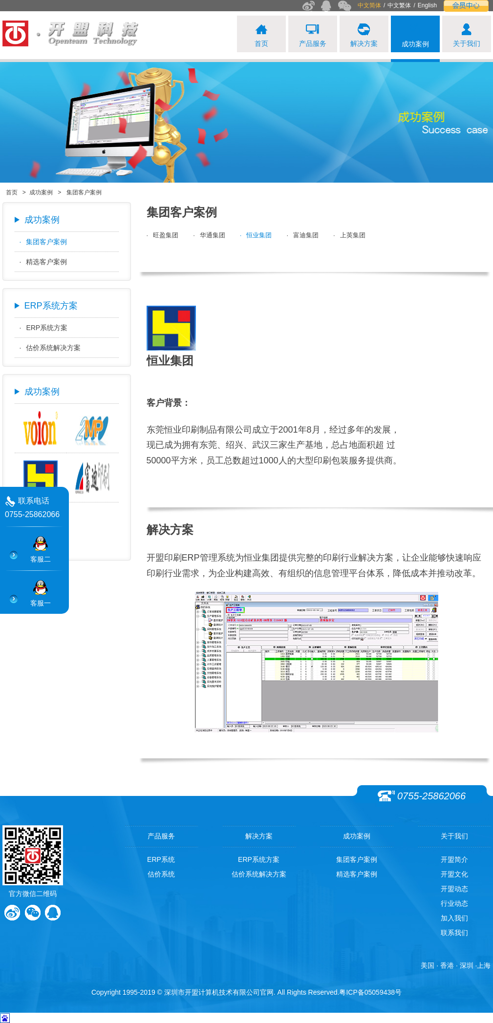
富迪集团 (302, 235)
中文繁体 (399, 5)
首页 (12, 192)
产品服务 (161, 836)
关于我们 (454, 836)
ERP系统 (161, 859)
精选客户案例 (43, 262)
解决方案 (259, 836)
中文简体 (369, 5)
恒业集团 (256, 235)
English (427, 5)
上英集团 (349, 235)
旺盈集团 (163, 235)
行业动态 (454, 903)
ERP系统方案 (44, 328)
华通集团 (209, 235)
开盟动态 (454, 889)
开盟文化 (454, 874)
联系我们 (454, 933)
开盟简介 (454, 859)
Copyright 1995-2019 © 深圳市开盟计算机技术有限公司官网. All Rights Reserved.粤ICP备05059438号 (246, 992)
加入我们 (454, 918)
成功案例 (41, 192)
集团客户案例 (43, 242)
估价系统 (161, 874)
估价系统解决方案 (50, 348)
